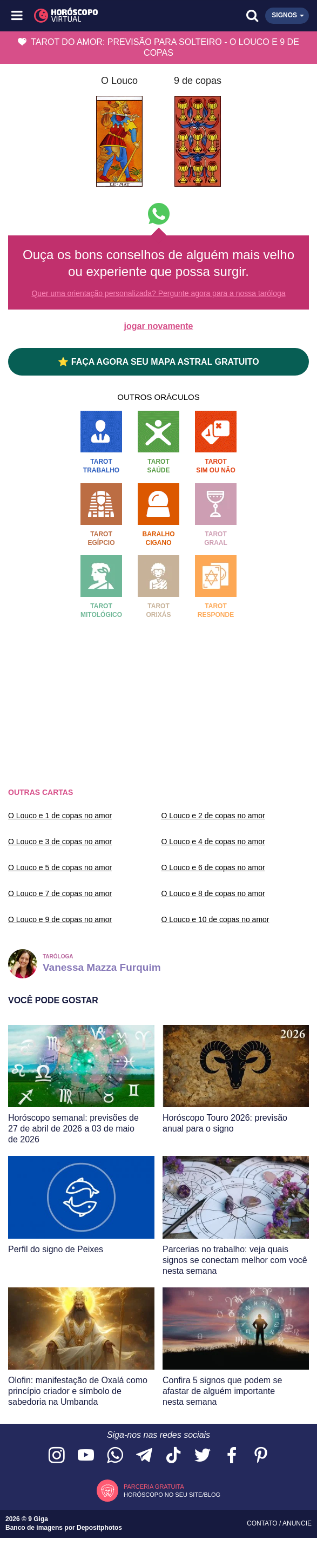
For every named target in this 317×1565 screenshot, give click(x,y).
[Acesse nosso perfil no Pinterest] (261, 1456)
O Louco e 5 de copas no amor (60, 867)
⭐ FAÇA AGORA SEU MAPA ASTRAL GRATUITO (158, 361)
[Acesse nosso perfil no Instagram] (57, 1456)
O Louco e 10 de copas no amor (215, 919)
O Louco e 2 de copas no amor (213, 815)
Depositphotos (99, 1527)
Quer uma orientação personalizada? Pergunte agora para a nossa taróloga (158, 293)
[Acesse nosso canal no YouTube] (86, 1456)
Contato (263, 1523)
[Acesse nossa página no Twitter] (202, 1456)
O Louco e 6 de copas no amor (213, 867)
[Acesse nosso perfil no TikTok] (173, 1456)
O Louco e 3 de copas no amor (60, 841)
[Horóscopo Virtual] (88, 15)
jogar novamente (158, 326)
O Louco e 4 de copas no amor (213, 841)
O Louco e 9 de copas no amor (60, 919)
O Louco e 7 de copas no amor (60, 893)
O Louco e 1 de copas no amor (60, 815)
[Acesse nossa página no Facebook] (231, 1456)
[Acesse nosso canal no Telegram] (144, 1456)
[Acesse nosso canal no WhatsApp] (115, 1456)
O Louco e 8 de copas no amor (213, 893)
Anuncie (297, 1523)
